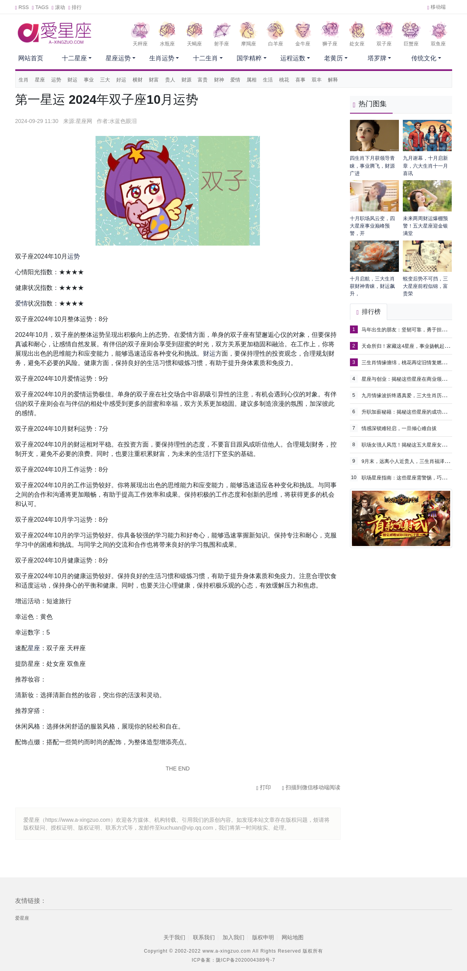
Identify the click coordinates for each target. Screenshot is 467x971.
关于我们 (174, 937)
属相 (252, 80)
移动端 (436, 7)
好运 (121, 80)
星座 (40, 80)
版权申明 (263, 937)
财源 (186, 80)
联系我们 (204, 937)
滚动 (58, 7)
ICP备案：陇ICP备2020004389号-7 (233, 960)
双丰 (317, 80)
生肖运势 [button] (161, 58)
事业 (89, 80)
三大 (105, 80)
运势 (56, 80)
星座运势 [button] (118, 58)
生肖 (24, 80)
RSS (22, 7)
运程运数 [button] (292, 58)
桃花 (284, 80)
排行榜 (369, 311)
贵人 (170, 80)
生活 (268, 80)
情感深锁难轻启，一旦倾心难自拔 (399, 428)
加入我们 (234, 937)
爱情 (235, 80)
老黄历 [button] (333, 58)
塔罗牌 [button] (377, 58)
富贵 (203, 80)
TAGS (40, 7)
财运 (72, 80)
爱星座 (22, 918)
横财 (138, 80)
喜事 (301, 80)
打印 (263, 787)
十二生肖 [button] (205, 58)
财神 (219, 80)
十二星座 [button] (74, 58)
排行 (74, 7)
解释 (333, 80)
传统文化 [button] (423, 58)
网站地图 (293, 937)
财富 (154, 80)
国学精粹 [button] (248, 58)
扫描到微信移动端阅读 (311, 787)
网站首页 (30, 58)
